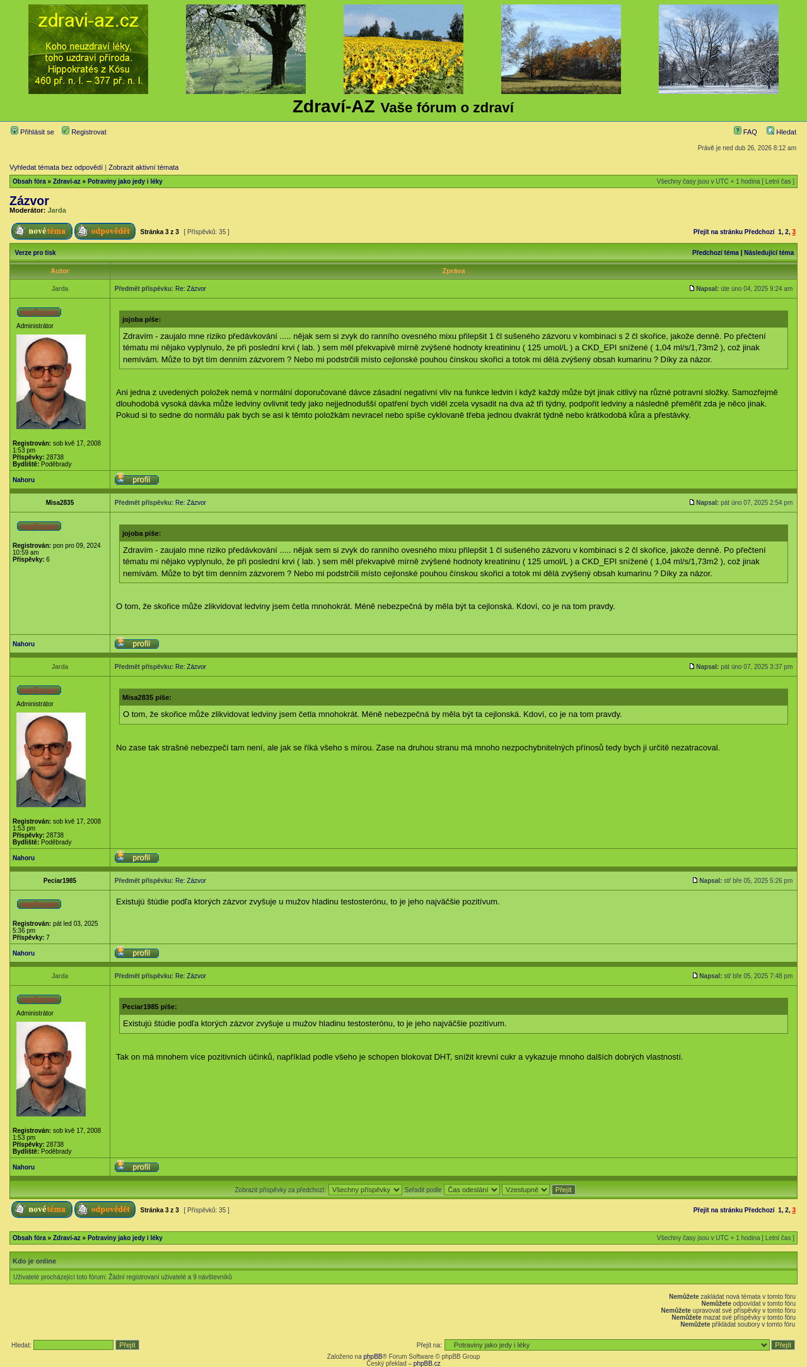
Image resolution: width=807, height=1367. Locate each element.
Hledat (781, 132)
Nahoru (24, 479)
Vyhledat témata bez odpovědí (56, 167)
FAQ (745, 132)
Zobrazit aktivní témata (143, 167)
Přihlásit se (32, 132)
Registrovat (84, 132)
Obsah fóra (29, 181)
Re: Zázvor (190, 288)
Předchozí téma (715, 252)
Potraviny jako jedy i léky (125, 181)
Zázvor (29, 201)
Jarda (57, 210)
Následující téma (769, 252)
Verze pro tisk (35, 252)
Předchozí (760, 231)
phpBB (372, 1356)
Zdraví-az (67, 181)
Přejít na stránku (718, 231)
